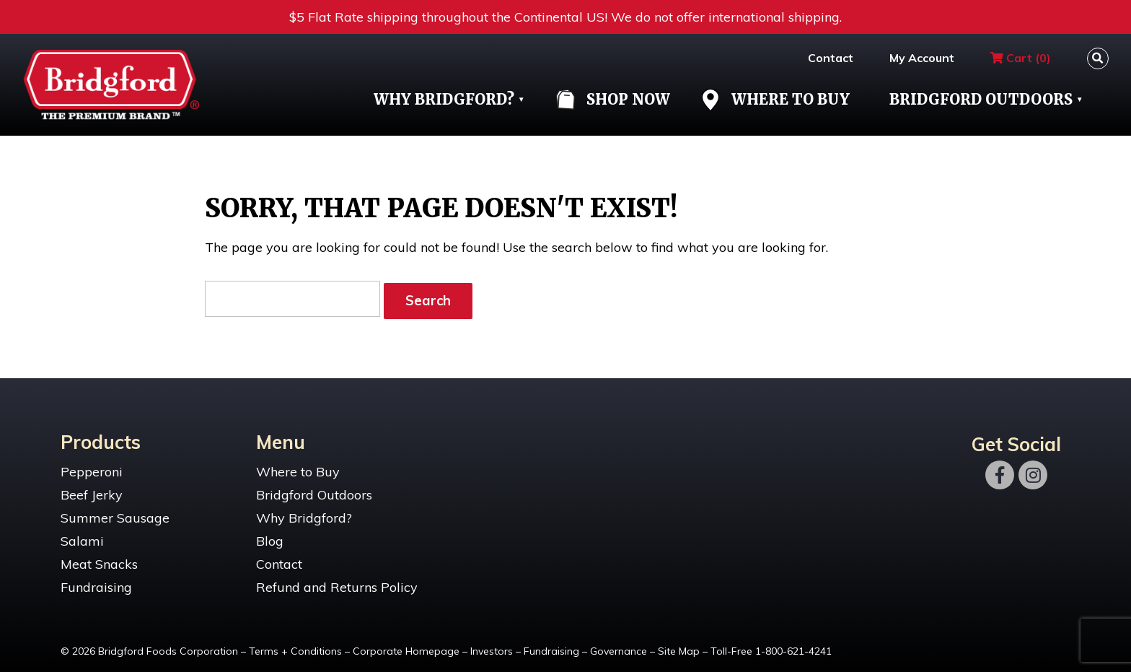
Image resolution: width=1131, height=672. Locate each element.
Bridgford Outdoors (981, 99)
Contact (830, 58)
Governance (618, 646)
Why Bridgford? (444, 99)
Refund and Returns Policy (337, 582)
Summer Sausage (115, 513)
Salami (82, 536)
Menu (280, 436)
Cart (1020, 58)
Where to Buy (298, 466)
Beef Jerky (92, 489)
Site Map (679, 646)
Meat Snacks (99, 559)
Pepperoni (92, 466)
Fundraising (96, 582)
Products (101, 436)
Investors (491, 646)
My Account (921, 58)
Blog (269, 536)
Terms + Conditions (295, 646)
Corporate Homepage (406, 646)
